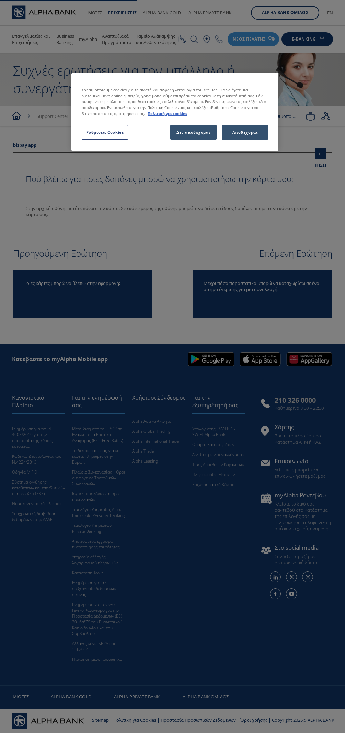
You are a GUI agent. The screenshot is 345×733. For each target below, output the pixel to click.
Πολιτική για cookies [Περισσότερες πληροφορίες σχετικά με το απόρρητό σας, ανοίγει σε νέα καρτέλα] (167, 113)
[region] (174, 111)
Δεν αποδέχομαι (193, 132)
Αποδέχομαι (245, 132)
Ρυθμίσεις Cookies (105, 132)
